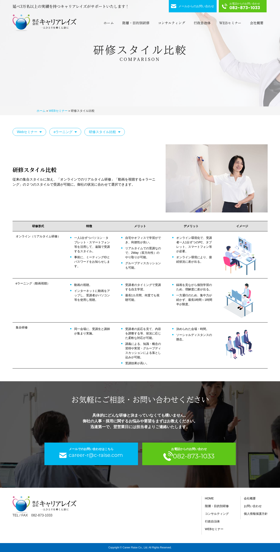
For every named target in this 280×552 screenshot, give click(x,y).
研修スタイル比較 (102, 132)
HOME (209, 498)
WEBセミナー (230, 22)
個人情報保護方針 (256, 513)
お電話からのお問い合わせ (244, 6)
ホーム (109, 22)
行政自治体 (202, 22)
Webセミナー (27, 132)
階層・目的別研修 (135, 22)
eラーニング (63, 132)
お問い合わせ (253, 506)
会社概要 (256, 22)
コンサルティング (171, 22)
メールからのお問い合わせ (196, 6)
